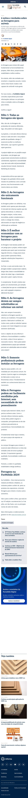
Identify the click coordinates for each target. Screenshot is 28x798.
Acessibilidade (4, 788)
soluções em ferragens (7, 522)
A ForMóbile (4, 769)
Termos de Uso (5, 790)
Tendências (4, 773)
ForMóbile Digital (7, 38)
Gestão (16, 769)
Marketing (3, 776)
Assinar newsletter (14, 601)
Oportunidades (18, 773)
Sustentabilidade (18, 776)
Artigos (2, 15)
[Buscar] (25, 6)
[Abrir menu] (3, 6)
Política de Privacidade (20, 788)
